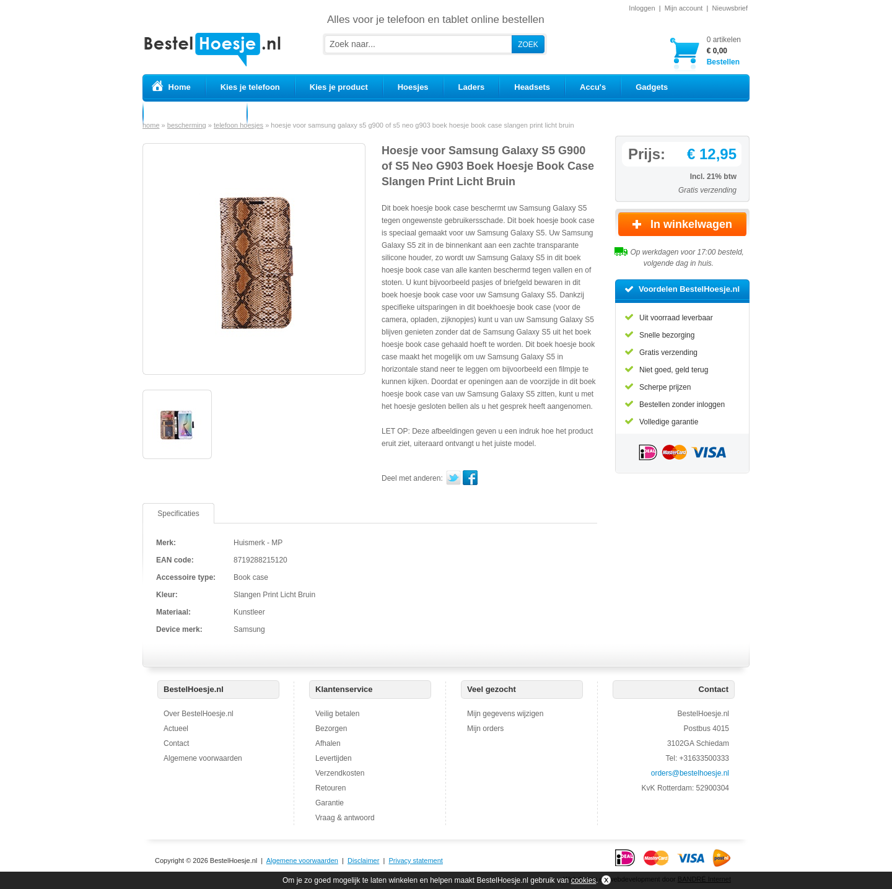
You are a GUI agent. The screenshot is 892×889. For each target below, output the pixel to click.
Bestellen (724, 50)
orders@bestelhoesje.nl (690, 773)
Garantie (329, 803)
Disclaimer (363, 860)
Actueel (176, 728)
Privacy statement (415, 860)
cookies (584, 880)
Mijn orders (485, 728)
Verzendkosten (339, 773)
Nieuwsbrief (730, 8)
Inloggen (642, 8)
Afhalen (328, 743)
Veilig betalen (337, 713)
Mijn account (684, 8)
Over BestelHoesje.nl (199, 713)
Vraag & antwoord (345, 817)
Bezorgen (331, 728)
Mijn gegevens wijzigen (505, 713)
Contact (176, 743)
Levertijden (333, 758)
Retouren (330, 788)
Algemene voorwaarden (203, 758)
